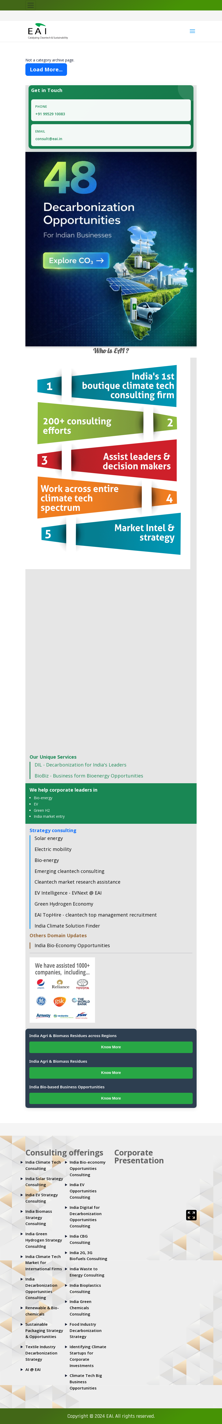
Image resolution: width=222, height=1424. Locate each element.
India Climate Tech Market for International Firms (43, 1263)
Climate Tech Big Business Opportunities (86, 1382)
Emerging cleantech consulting (69, 871)
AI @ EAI (33, 1369)
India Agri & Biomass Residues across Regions (73, 1035)
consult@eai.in (48, 138)
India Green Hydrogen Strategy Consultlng (43, 1240)
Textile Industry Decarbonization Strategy (41, 1353)
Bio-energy (43, 797)
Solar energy (49, 838)
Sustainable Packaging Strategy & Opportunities (44, 1330)
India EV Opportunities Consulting (83, 1191)
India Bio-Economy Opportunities (72, 945)
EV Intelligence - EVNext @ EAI (68, 893)
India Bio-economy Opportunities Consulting (88, 1168)
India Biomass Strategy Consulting (38, 1217)
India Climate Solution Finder (67, 926)
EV (36, 804)
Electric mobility (53, 849)
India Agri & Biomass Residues (58, 1061)
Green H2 (42, 810)
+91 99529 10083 (50, 113)
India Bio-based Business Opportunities (67, 1086)
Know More (111, 1047)
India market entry (49, 816)
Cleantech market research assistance (77, 882)
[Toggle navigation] (30, 5)
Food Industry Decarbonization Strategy (86, 1330)
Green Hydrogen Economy (64, 904)
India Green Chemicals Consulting (80, 1308)
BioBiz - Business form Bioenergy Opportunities (89, 776)
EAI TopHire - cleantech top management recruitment (96, 915)
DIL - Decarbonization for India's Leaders (80, 765)
